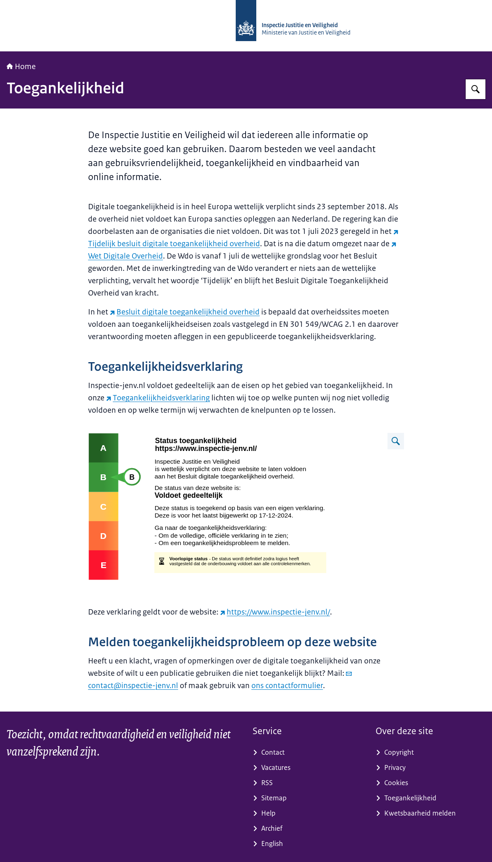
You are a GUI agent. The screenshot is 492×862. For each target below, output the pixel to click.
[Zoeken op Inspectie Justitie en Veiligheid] (475, 89)
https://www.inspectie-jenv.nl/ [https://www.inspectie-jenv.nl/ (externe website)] (275, 612)
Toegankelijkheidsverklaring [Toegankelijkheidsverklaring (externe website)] (158, 398)
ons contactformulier (287, 686)
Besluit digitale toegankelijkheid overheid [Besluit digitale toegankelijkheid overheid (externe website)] (185, 312)
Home (21, 67)
